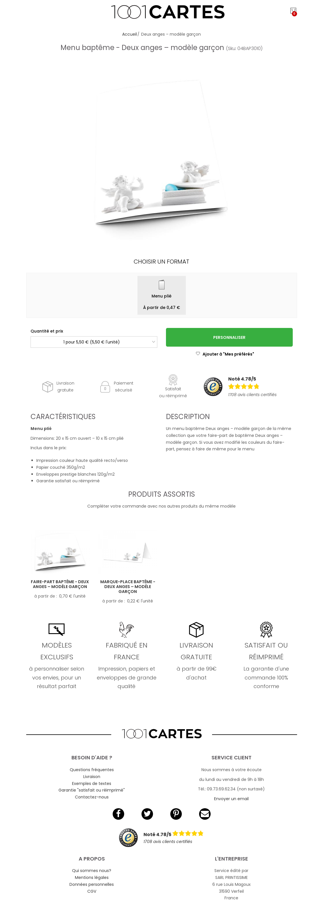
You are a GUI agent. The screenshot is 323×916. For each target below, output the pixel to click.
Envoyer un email (231, 799)
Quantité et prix (47, 331)
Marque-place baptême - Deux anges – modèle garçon (127, 586)
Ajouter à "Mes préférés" (225, 354)
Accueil (129, 34)
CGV (91, 891)
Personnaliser (229, 337)
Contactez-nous (92, 797)
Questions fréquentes (92, 770)
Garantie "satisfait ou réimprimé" (91, 790)
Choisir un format (161, 262)
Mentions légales (92, 877)
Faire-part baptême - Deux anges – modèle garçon (60, 584)
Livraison (91, 776)
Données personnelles (91, 884)
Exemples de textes (91, 783)
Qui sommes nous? (91, 870)
